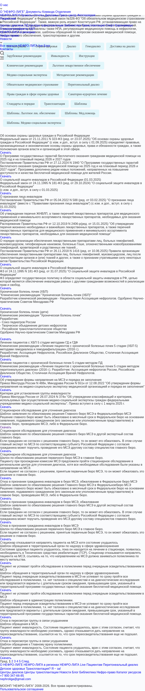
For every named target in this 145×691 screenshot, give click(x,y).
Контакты (6, 49)
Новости (72, 40)
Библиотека (73, 25)
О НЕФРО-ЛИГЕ (11, 664)
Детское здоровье (12, 668)
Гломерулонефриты (14, 28)
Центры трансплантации (46, 25)
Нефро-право (9, 35)
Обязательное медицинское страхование (32, 84)
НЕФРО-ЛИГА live (30, 45)
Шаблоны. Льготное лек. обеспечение (31, 113)
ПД (26, 25)
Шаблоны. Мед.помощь (80, 113)
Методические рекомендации (75, 75)
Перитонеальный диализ (83, 84)
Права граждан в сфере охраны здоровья (33, 94)
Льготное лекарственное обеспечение (76, 65)
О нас (72, 6)
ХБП (32, 28)
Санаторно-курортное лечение (87, 94)
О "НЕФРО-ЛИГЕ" (12, 11)
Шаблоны (80, 103)
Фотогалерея (86, 15)
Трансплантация (93, 25)
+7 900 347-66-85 (12, 675)
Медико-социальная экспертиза (27, 75)
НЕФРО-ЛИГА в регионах (17, 32)
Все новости (8, 45)
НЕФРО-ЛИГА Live (73, 664)
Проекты (27, 15)
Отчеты (39, 15)
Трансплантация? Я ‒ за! (43, 668)
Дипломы (51, 15)
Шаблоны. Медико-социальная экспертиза (34, 122)
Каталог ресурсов (128, 672)
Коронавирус (124, 25)
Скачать (5, 152)
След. (26, 661)
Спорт (110, 25)
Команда (48, 11)
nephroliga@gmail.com (15, 679)
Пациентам (72, 20)
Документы (33, 11)
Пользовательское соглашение (21, 689)
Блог (47, 45)
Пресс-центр (67, 15)
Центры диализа (11, 25)
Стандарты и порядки (21, 103)
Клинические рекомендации (25, 65)
